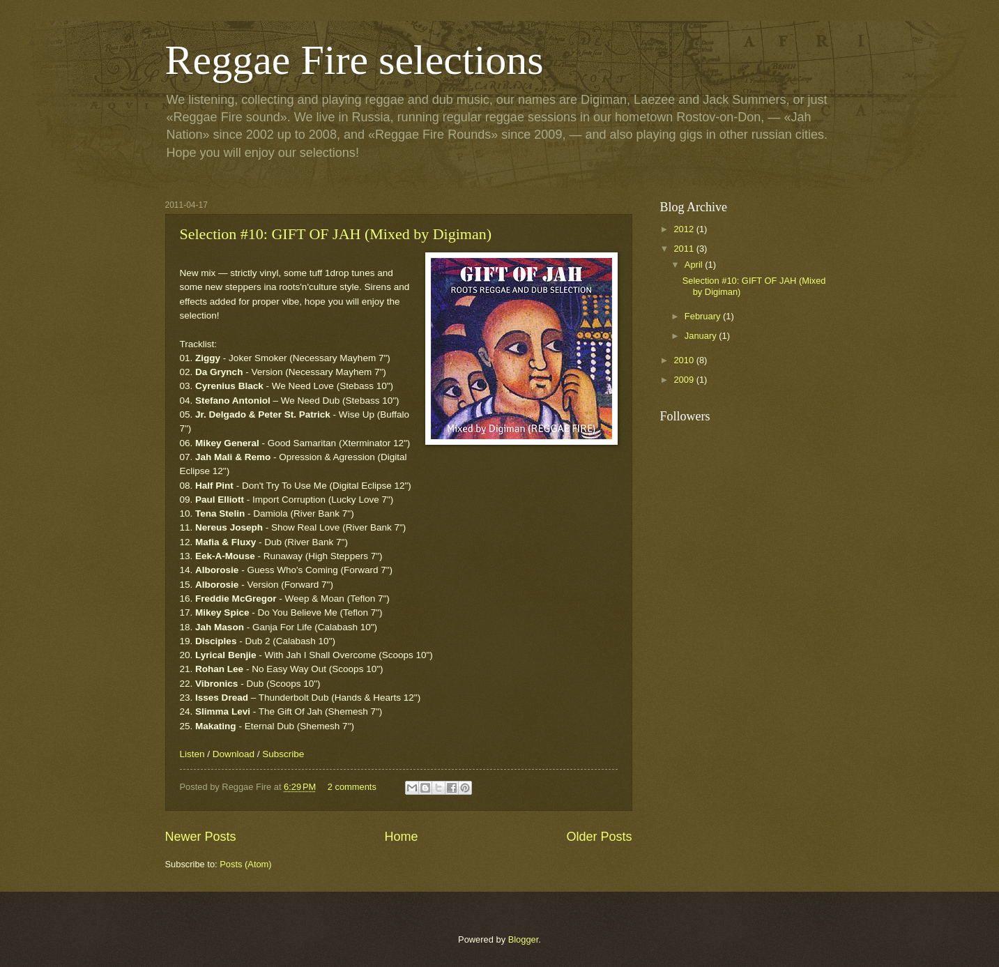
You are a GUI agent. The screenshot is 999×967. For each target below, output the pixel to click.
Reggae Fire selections (354, 60)
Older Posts (599, 837)
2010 (684, 360)
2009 (684, 379)
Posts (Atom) (245, 864)
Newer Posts (200, 837)
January (702, 335)
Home (401, 837)
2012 (684, 229)
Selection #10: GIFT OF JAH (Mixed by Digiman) (336, 234)
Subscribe (283, 754)
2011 (684, 248)
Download (233, 754)
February (704, 316)
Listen (192, 754)
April (695, 264)
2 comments (352, 787)
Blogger (523, 939)
